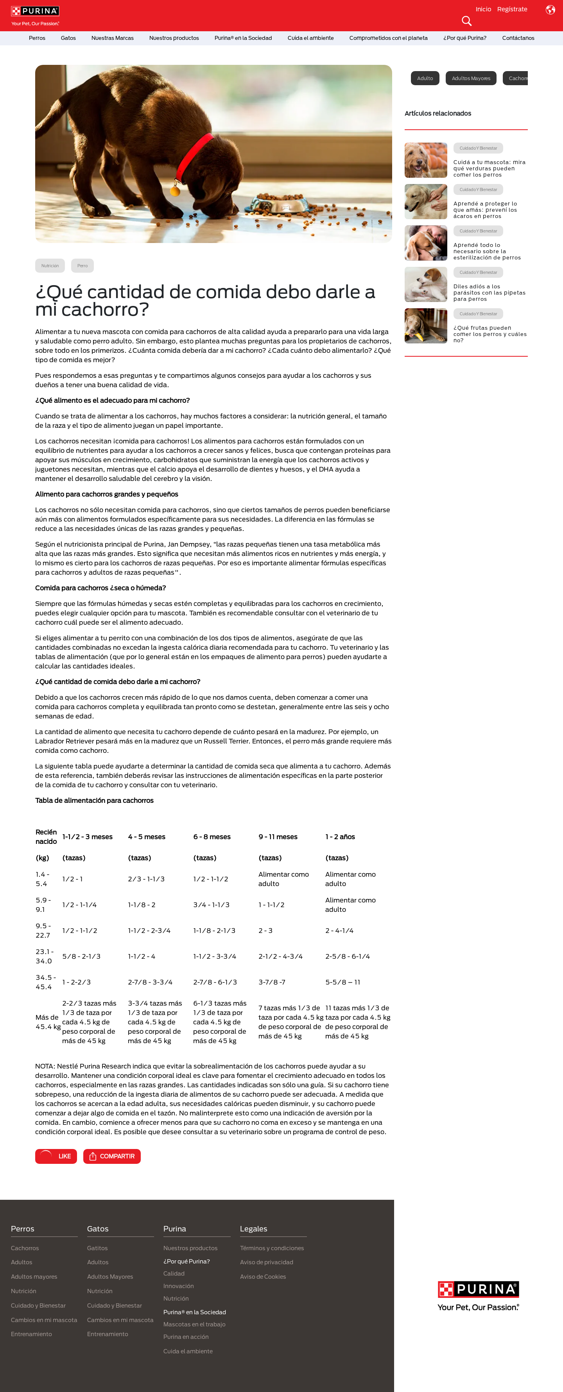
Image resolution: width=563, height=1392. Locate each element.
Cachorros (25, 1248)
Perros (37, 38)
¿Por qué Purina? (465, 38)
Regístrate (512, 9)
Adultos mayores (471, 78)
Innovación (178, 1286)
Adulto (425, 78)
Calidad (174, 1273)
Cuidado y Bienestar (38, 1305)
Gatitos (97, 1248)
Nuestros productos (174, 38)
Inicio (483, 9)
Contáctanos (518, 38)
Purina (174, 1228)
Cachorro (519, 78)
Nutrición (23, 1291)
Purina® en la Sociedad (243, 38)
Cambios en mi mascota (44, 1320)
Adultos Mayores (110, 1276)
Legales (253, 1228)
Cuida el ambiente (311, 38)
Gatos (68, 38)
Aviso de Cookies (263, 1276)
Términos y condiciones (272, 1248)
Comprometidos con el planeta (389, 38)
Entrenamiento (31, 1334)
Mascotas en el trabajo (194, 1324)
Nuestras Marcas (112, 38)
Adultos (21, 1262)
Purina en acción (186, 1336)
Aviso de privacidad (266, 1262)
